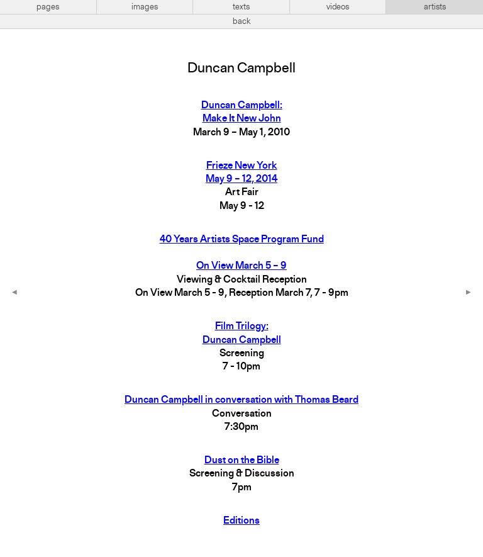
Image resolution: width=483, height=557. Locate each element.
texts (241, 7)
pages (47, 7)
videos (337, 7)
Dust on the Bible (241, 461)
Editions (241, 521)
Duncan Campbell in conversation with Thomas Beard (241, 400)
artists (435, 7)
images (144, 7)
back (242, 21)
